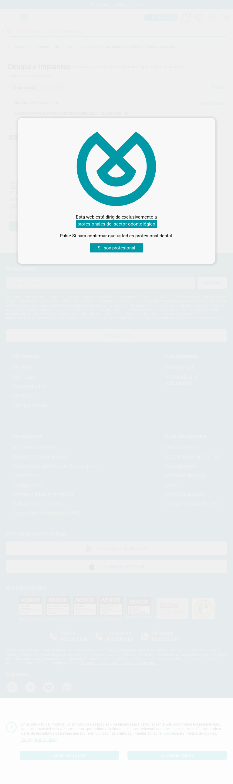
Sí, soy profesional (116, 248)
